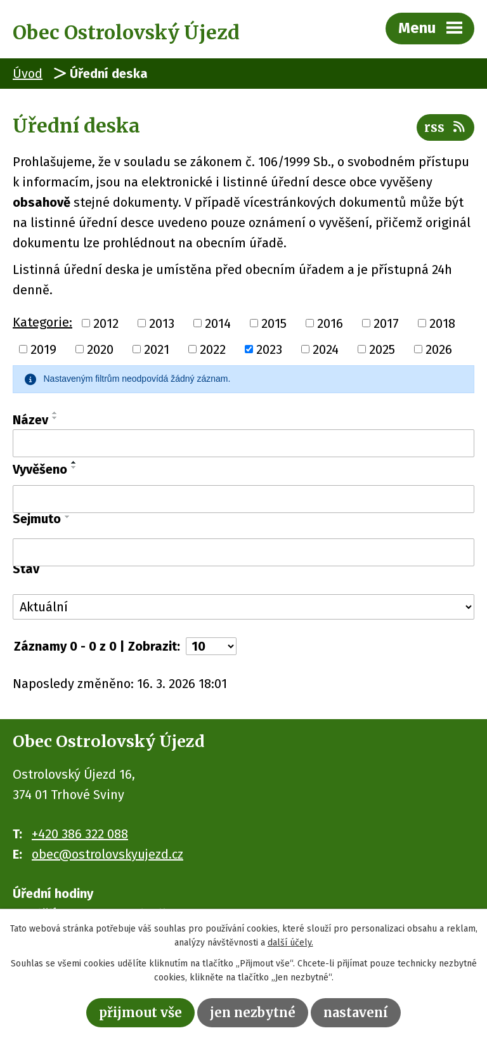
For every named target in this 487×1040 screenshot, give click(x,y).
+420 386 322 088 (80, 834)
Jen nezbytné (252, 1012)
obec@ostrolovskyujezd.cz (107, 854)
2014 (218, 322)
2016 (330, 322)
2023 (269, 349)
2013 (161, 322)
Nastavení (355, 1012)
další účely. (290, 943)
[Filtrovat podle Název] (243, 443)
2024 (326, 349)
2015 (274, 322)
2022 (213, 349)
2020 (100, 349)
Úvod (27, 73)
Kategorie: (42, 322)
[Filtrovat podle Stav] (243, 607)
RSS (445, 127)
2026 (438, 349)
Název (30, 419)
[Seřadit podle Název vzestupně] (55, 412)
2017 (386, 322)
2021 (156, 349)
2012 (106, 322)
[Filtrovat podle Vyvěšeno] (243, 499)
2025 (382, 349)
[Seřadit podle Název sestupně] (55, 417)
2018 (442, 322)
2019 (43, 349)
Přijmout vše (140, 1012)
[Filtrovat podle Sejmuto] (243, 552)
